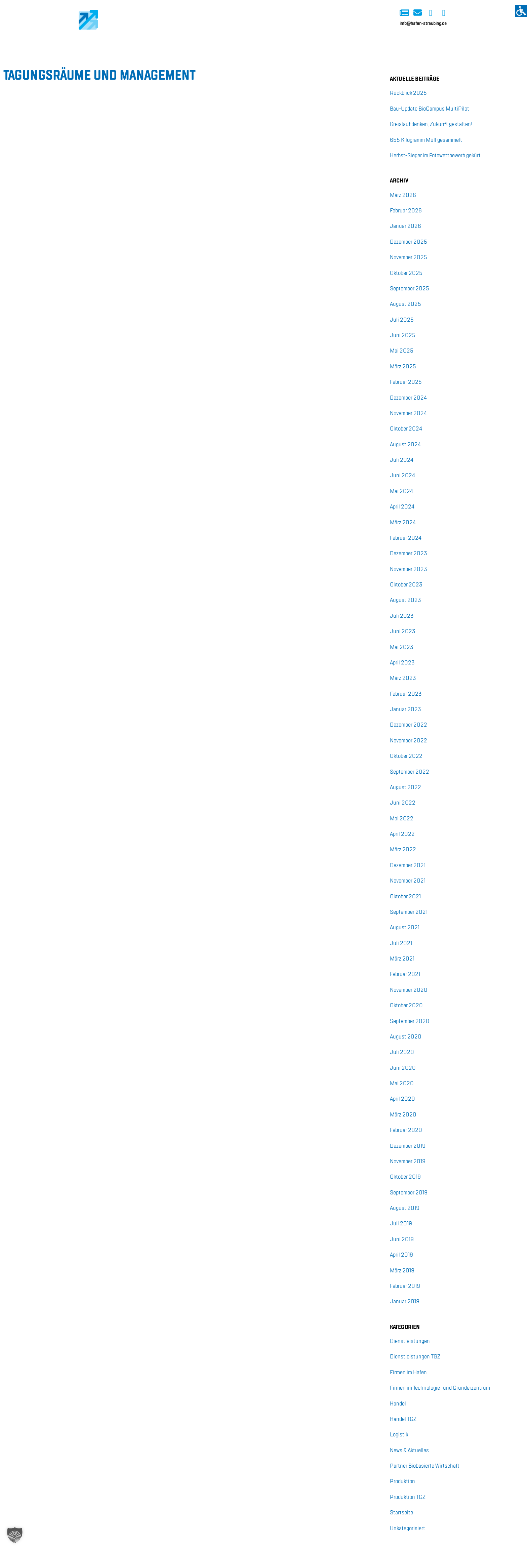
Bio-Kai (171, 43)
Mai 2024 (401, 491)
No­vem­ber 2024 (408, 413)
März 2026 (403, 195)
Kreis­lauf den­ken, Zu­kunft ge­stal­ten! (431, 124)
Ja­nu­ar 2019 (404, 1302)
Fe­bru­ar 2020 (406, 1130)
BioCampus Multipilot (322, 43)
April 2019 (401, 1255)
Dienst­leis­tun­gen (410, 1341)
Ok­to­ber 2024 (406, 429)
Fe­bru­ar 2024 (405, 538)
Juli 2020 (402, 1052)
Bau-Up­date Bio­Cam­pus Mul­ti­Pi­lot (429, 109)
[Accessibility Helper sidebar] (521, 11)
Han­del (398, 1404)
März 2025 (403, 367)
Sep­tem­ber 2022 (409, 772)
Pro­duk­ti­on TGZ (407, 1497)
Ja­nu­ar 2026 (405, 226)
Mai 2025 (401, 351)
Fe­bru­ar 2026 (406, 211)
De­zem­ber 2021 (407, 865)
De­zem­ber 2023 (408, 554)
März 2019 (402, 1271)
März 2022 (403, 850)
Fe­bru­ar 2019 (405, 1286)
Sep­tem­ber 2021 (409, 912)
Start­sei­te (401, 1513)
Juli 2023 (402, 616)
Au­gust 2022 (405, 787)
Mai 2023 (401, 647)
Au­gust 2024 (405, 445)
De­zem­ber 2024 (408, 398)
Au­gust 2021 (404, 928)
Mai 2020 (402, 1084)
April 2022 (402, 834)
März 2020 (403, 1115)
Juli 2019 (401, 1224)
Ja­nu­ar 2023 (405, 709)
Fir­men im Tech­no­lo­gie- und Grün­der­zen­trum (440, 1388)
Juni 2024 (402, 476)
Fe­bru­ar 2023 (406, 694)
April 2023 (402, 663)
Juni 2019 (402, 1239)
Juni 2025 (402, 335)
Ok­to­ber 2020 (406, 1006)
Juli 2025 (402, 320)
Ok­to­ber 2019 (405, 1177)
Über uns (383, 43)
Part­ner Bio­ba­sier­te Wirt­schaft (424, 1466)
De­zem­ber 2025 (408, 242)
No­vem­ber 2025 (408, 257)
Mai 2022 (401, 819)
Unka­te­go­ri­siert (407, 1529)
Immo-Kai (260, 43)
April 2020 (402, 1099)
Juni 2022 (402, 803)
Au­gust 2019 (404, 1208)
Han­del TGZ (403, 1419)
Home (84, 42)
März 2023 (403, 678)
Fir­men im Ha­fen (408, 1373)
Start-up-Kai (214, 43)
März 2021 (402, 959)
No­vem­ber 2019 (407, 1162)
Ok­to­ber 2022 (406, 756)
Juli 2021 (401, 943)
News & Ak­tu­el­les (409, 1451)
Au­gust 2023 (405, 600)
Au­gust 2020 (405, 1037)
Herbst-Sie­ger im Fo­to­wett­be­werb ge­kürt (435, 156)
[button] (15, 1535)
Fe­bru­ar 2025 (406, 382)
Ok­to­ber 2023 (406, 585)
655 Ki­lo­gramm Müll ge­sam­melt (426, 140)
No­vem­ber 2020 (409, 990)
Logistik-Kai (129, 43)
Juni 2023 (402, 632)
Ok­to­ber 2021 (405, 897)
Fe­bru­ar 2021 (405, 974)
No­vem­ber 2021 (407, 881)
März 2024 (403, 523)
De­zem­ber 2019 (407, 1146)
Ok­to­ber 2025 (406, 273)
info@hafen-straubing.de (423, 23)
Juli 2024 (401, 460)
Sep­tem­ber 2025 (409, 289)
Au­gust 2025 (405, 304)
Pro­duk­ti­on (402, 1481)
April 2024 (402, 507)
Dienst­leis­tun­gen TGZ (415, 1357)
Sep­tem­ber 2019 (409, 1193)
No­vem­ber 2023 (408, 569)
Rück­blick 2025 (408, 93)
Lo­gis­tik (399, 1435)
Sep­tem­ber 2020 (410, 1021)
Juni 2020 (403, 1068)
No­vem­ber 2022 (408, 741)
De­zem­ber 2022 (408, 725)
